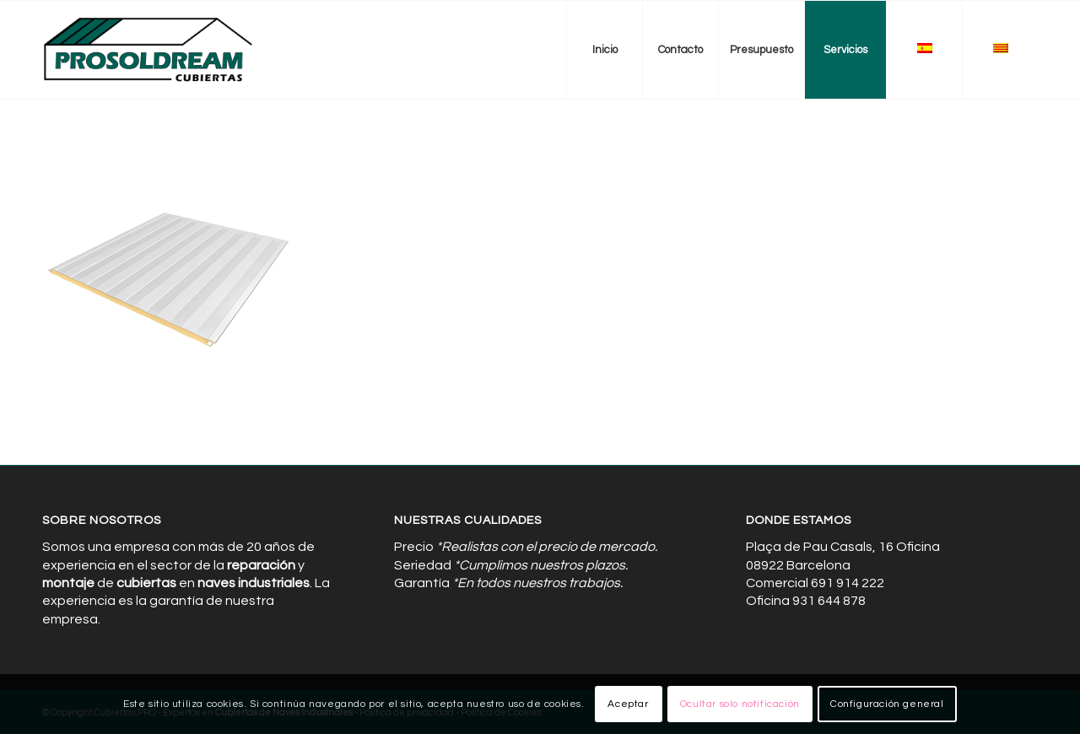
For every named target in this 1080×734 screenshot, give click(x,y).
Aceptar (628, 704)
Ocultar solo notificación (740, 704)
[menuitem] (604, 50)
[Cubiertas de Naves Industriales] (149, 50)
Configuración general (887, 704)
